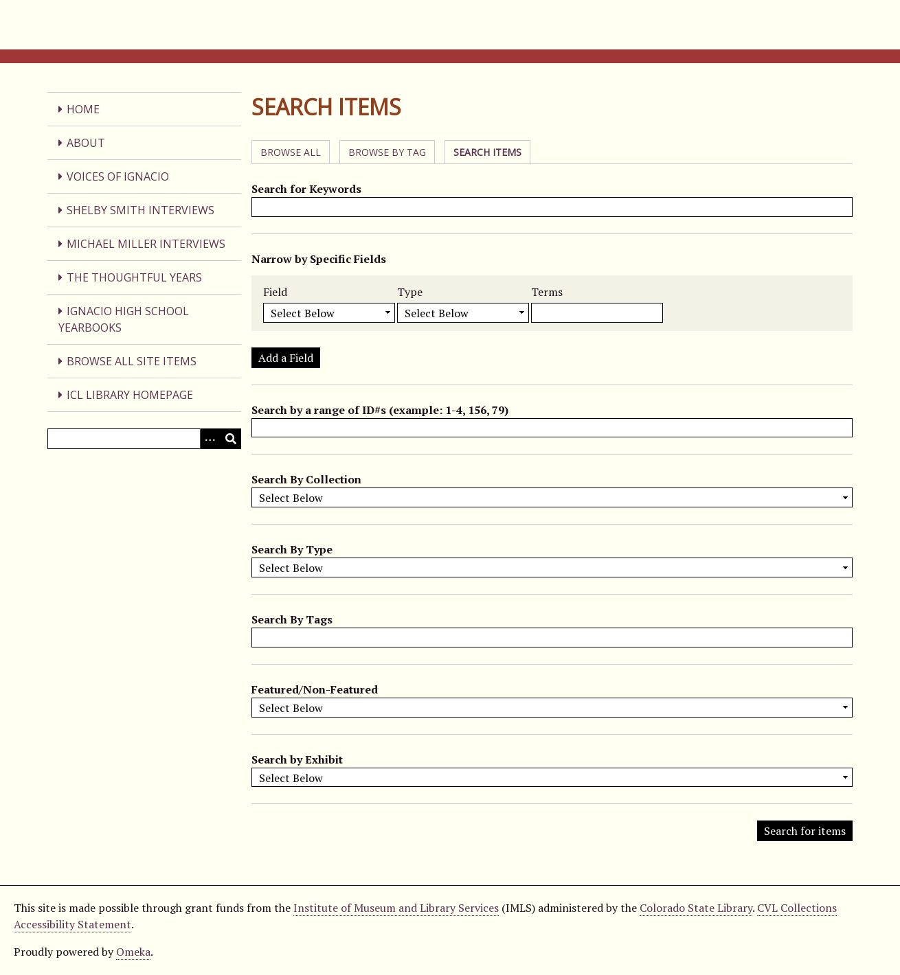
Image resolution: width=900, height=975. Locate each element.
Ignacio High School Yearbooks (123, 319)
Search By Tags (292, 619)
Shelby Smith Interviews (140, 210)
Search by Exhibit (297, 759)
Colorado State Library (696, 907)
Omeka (133, 951)
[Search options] (210, 438)
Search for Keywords (306, 188)
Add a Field (285, 357)
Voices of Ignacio (118, 176)
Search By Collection (306, 479)
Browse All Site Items (131, 361)
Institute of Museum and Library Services (396, 907)
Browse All (290, 152)
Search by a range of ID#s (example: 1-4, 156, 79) (379, 409)
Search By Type (292, 549)
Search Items (487, 152)
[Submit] (231, 438)
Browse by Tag (387, 152)
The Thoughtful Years (134, 277)
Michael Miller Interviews (146, 243)
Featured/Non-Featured (314, 689)
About (86, 142)
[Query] (144, 438)
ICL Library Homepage (130, 394)
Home (83, 109)
